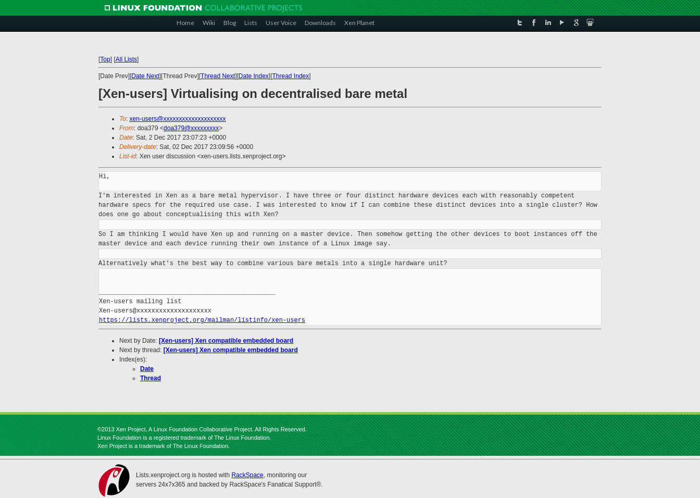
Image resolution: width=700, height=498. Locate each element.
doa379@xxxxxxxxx (191, 128)
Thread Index (290, 76)
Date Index (254, 76)
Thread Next (218, 76)
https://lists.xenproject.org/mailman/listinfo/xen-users (202, 320)
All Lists (126, 59)
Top (105, 59)
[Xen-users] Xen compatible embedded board (226, 340)
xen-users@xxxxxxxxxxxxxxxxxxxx (178, 118)
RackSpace (247, 475)
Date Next (145, 76)
